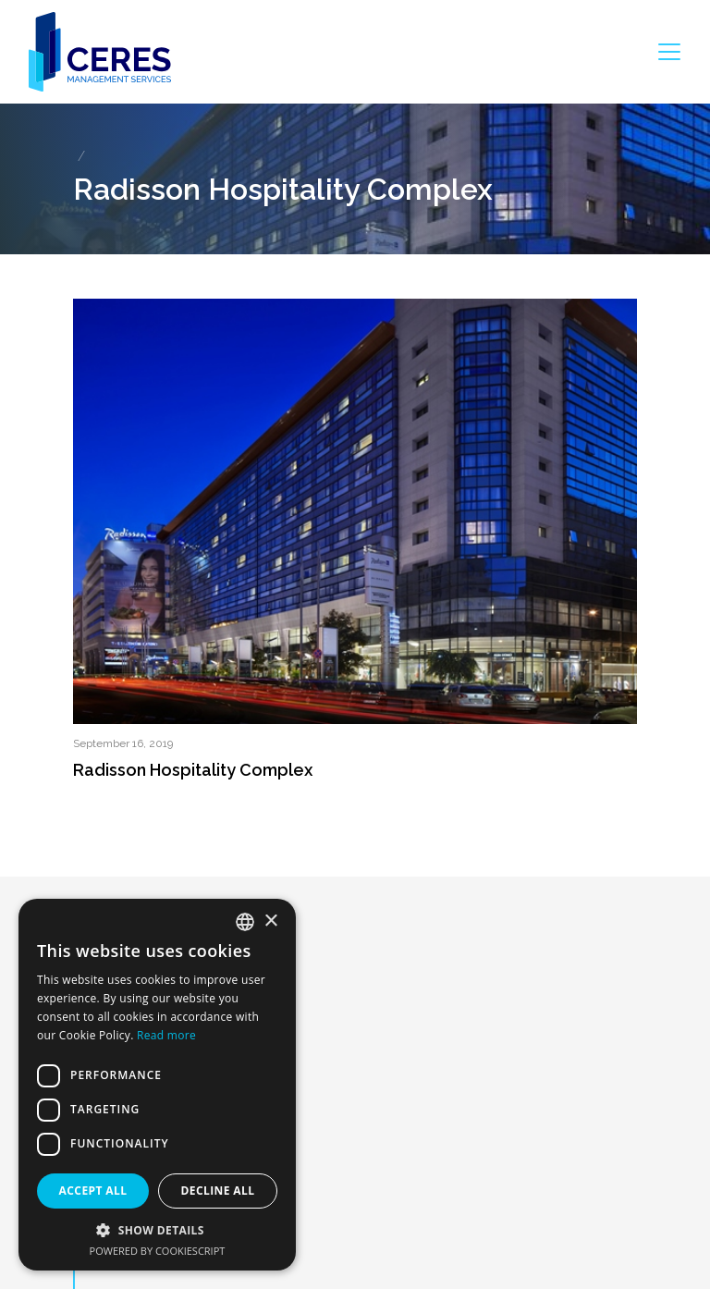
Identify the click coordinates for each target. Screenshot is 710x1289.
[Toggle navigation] (669, 51)
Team (104, 1229)
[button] (157, 1230)
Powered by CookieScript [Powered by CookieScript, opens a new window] (158, 1251)
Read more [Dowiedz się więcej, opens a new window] (166, 1035)
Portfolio (113, 1199)
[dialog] (157, 1085)
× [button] (270, 921)
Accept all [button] (93, 1190)
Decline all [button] (218, 1190)
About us (114, 1138)
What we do (124, 1168)
